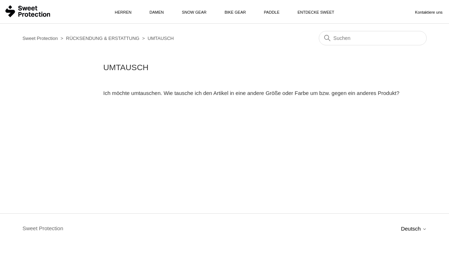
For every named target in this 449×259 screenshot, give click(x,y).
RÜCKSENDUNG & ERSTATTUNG (103, 38)
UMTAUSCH (161, 38)
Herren (123, 12)
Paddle (272, 12)
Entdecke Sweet (316, 12)
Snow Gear (194, 12)
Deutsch (413, 229)
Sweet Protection (40, 38)
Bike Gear (235, 12)
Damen (157, 12)
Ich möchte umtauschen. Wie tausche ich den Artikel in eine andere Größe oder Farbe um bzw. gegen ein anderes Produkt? (251, 93)
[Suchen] (373, 38)
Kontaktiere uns (429, 12)
